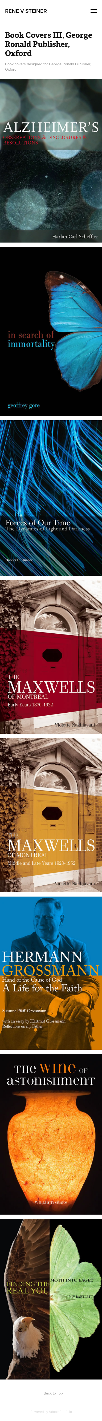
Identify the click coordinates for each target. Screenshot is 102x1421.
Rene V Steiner (26, 11)
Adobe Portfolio (60, 1411)
